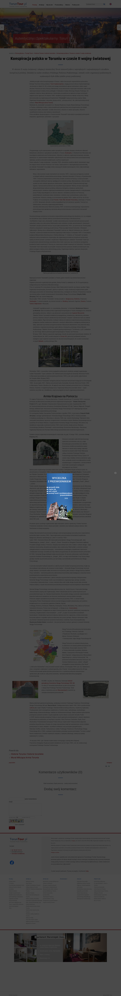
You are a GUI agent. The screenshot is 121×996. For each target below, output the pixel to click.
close (115, 473)
